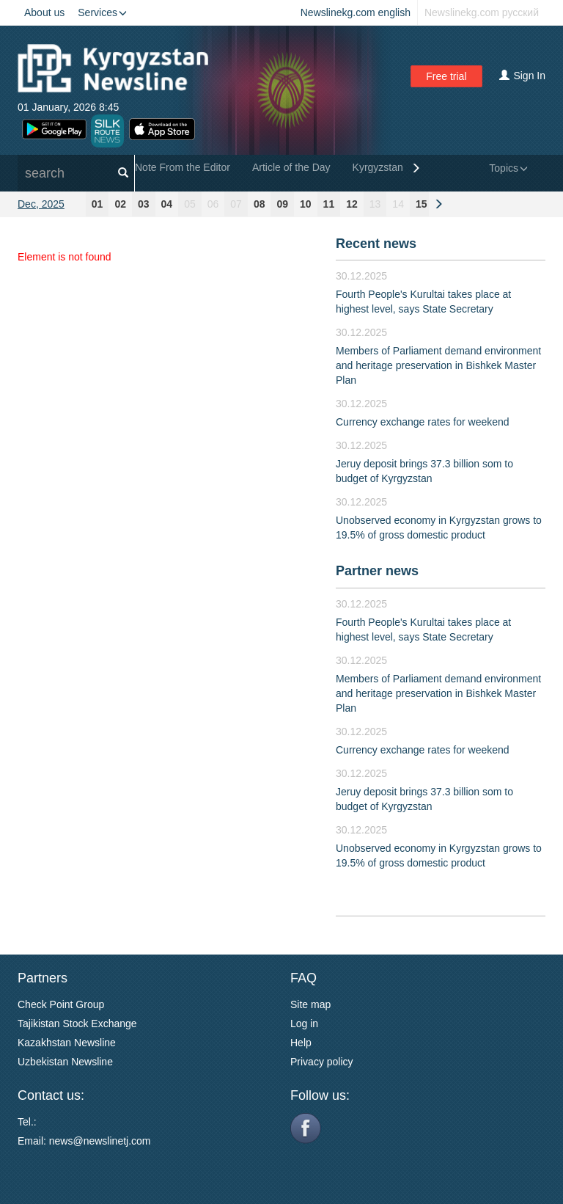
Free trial (446, 76)
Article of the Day (291, 167)
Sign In (522, 75)
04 (167, 204)
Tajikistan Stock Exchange (77, 1023)
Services (102, 12)
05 (190, 204)
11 (329, 204)
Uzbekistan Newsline (65, 1062)
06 (213, 204)
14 (398, 204)
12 (352, 204)
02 (120, 204)
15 (421, 204)
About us (44, 12)
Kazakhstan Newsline (67, 1042)
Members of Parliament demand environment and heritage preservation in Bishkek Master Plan (438, 365)
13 (375, 204)
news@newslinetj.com (100, 1141)
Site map (310, 1004)
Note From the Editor (182, 167)
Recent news (376, 243)
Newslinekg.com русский (481, 12)
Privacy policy (321, 1062)
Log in (304, 1023)
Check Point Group (61, 1004)
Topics (508, 168)
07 (236, 204)
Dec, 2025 (41, 204)
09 (282, 204)
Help (301, 1042)
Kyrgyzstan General (398, 167)
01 (97, 204)
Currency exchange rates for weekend (422, 422)
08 (259, 204)
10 (306, 204)
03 (144, 204)
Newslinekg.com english (356, 12)
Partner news (377, 570)
